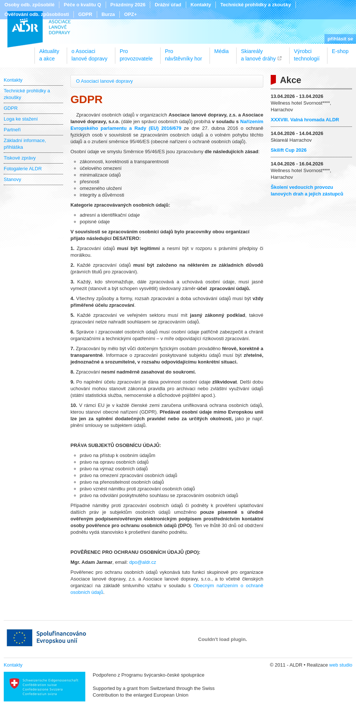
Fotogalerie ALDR (23, 168)
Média (221, 51)
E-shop (340, 51)
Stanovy (12, 179)
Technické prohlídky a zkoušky (255, 4)
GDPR (85, 14)
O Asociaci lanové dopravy (104, 81)
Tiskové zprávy (20, 158)
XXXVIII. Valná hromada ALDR (305, 119)
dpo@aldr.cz (142, 562)
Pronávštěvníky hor (183, 52)
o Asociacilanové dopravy (90, 52)
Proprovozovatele (136, 52)
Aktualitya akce (49, 52)
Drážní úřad (168, 4)
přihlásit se (340, 39)
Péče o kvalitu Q (82, 4)
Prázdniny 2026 (128, 4)
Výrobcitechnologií (307, 52)
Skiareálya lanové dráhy (258, 52)
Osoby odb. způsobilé (29, 4)
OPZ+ (130, 14)
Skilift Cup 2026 (289, 150)
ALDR (39, 29)
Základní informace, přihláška (25, 144)
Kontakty (201, 4)
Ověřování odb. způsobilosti (36, 14)
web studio (340, 665)
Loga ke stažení (21, 119)
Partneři (12, 129)
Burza (108, 14)
